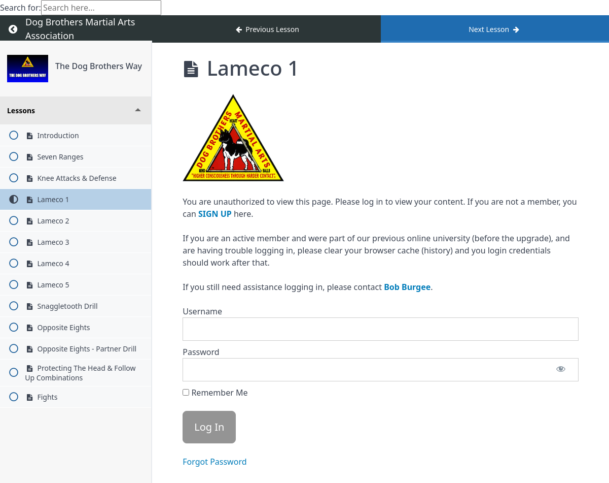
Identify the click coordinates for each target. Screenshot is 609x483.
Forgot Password (214, 461)
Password (201, 352)
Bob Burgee (407, 287)
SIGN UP (215, 213)
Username (202, 311)
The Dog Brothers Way (98, 66)
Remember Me (215, 392)
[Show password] (561, 369)
